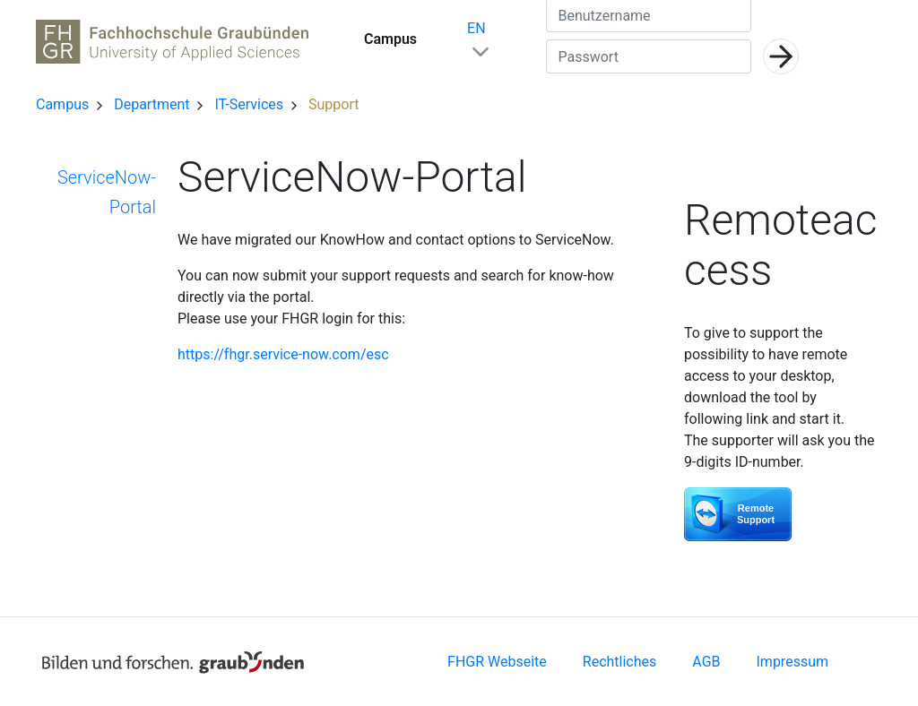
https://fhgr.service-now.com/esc (283, 354)
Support (333, 104)
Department (153, 104)
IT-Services (250, 104)
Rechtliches (619, 661)
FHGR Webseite (497, 661)
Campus (390, 38)
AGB (706, 661)
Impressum (793, 661)
